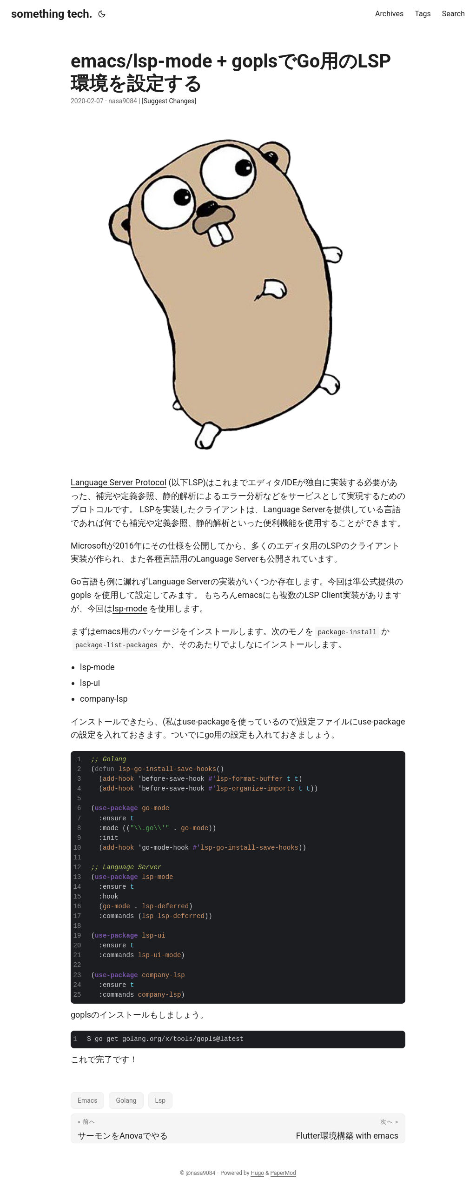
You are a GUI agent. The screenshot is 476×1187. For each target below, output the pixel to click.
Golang (126, 1100)
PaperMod (283, 1173)
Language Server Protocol (118, 482)
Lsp (160, 1100)
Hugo (257, 1173)
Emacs (87, 1100)
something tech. (52, 13)
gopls (81, 595)
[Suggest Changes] (169, 101)
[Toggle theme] (101, 14)
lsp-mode (129, 608)
